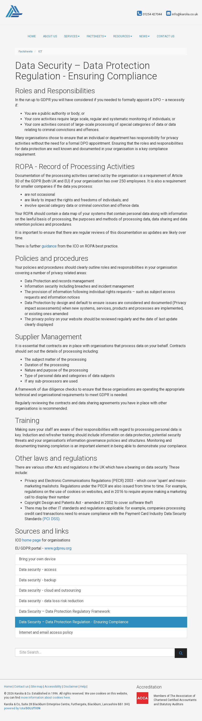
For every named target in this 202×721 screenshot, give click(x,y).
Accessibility (52, 686)
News (144, 36)
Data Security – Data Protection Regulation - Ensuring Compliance (73, 622)
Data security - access (37, 569)
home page (31, 540)
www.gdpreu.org (57, 548)
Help (83, 686)
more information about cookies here (45, 697)
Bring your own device (37, 559)
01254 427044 (149, 14)
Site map (36, 686)
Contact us (165, 36)
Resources (122, 36)
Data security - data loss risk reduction (51, 601)
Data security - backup (37, 580)
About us (50, 36)
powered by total (22, 708)
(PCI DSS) (51, 519)
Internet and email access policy (46, 632)
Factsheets (96, 36)
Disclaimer (71, 686)
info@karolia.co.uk (182, 14)
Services (72, 36)
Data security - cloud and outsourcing (50, 590)
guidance (49, 246)
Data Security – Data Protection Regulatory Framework (64, 611)
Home (32, 36)
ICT (40, 51)
